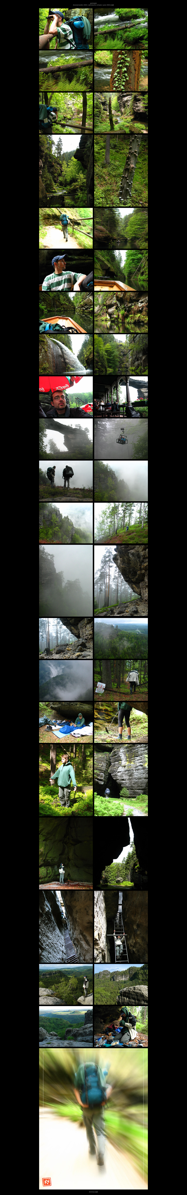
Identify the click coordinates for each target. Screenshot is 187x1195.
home (76, 5)
